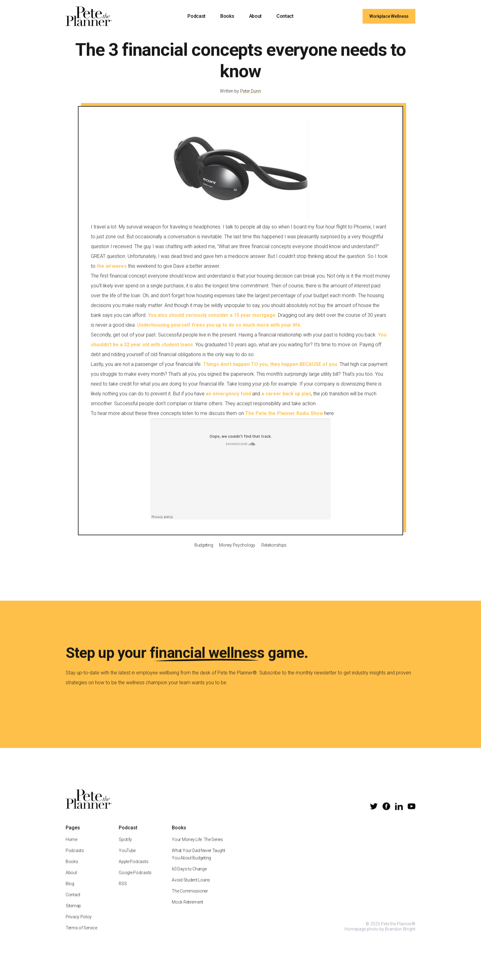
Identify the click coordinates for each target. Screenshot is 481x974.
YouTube (127, 857)
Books (227, 16)
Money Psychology (237, 551)
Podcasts (75, 857)
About (255, 16)
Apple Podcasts (133, 868)
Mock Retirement (187, 908)
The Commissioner (190, 897)
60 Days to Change (189, 875)
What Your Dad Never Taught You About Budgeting (198, 861)
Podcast (196, 16)
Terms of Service (81, 934)
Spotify (125, 846)
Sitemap (73, 912)
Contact (285, 16)
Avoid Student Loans (191, 886)
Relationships (274, 551)
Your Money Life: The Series (197, 846)
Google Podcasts (135, 879)
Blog (70, 890)
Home (71, 846)
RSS (123, 890)
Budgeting (203, 551)
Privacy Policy (79, 923)
